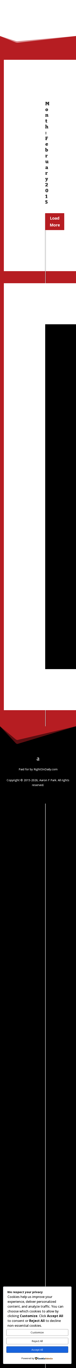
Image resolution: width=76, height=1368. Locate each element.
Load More (55, 221)
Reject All (37, 1341)
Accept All (37, 1349)
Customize (37, 1332)
